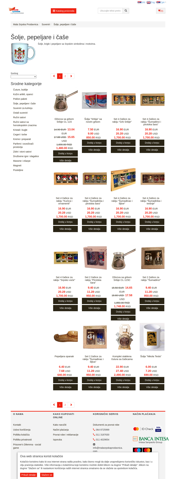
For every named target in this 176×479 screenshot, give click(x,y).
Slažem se (46, 475)
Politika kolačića (21, 434)
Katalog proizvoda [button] (63, 11)
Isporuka (57, 439)
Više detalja (65, 160)
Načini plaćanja (61, 429)
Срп (160, 2)
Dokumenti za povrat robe (106, 424)
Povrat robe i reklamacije (65, 434)
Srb (141, 2)
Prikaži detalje (28, 475)
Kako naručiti (59, 424)
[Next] (71, 76)
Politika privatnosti (22, 439)
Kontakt (17, 424)
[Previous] (54, 76)
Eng (151, 2)
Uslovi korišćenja (21, 429)
